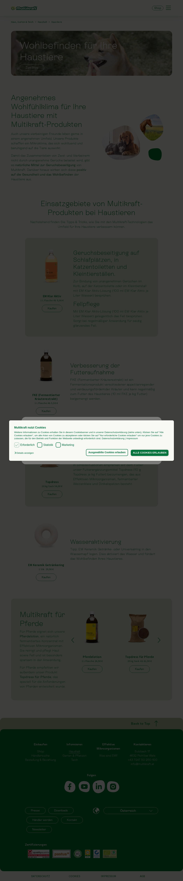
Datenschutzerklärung (113, 438)
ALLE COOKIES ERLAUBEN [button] (150, 452)
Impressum (132, 438)
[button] (25, 453)
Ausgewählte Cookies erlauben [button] (107, 452)
